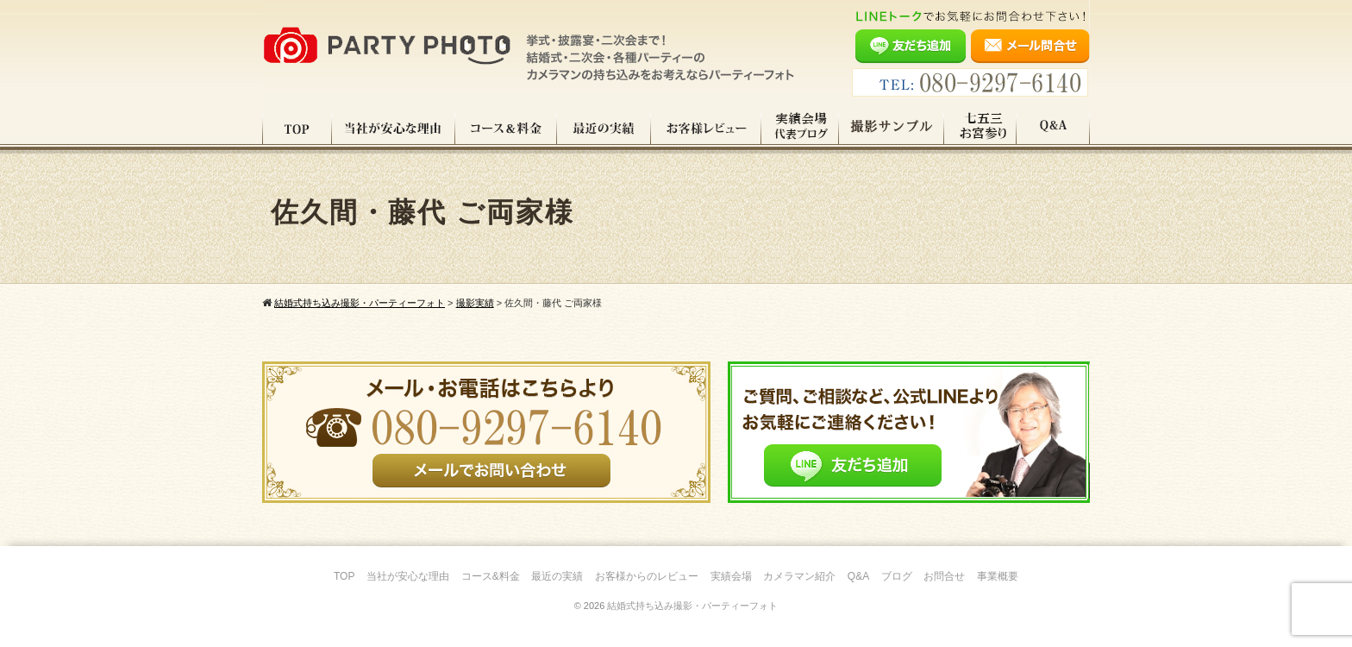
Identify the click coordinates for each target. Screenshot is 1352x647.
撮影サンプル (891, 128)
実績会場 (731, 576)
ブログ (896, 576)
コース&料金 (490, 576)
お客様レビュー (706, 128)
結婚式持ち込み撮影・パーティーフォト (692, 605)
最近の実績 (604, 128)
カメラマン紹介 (799, 576)
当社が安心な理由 (393, 128)
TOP (297, 128)
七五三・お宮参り (980, 128)
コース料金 (506, 128)
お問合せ (944, 576)
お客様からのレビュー (646, 576)
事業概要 (997, 576)
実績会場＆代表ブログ (800, 128)
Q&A (1053, 128)
